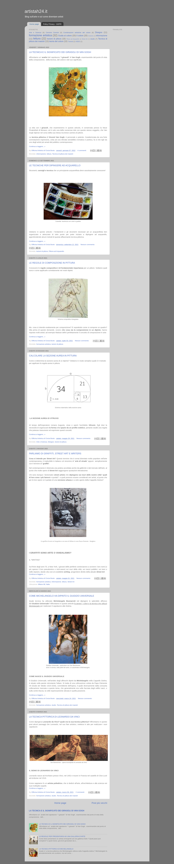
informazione (101, 35)
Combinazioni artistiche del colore (76, 32)
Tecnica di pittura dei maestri (62, 154)
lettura (37, 38)
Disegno (98, 32)
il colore (79, 35)
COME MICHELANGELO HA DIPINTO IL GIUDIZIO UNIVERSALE (61, 596)
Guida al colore (65, 35)
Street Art (85, 39)
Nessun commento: (88, 244)
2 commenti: (80, 792)
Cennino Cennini (52, 32)
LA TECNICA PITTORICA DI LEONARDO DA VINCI (54, 717)
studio (92, 39)
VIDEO (78, 41)
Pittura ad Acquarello (72, 39)
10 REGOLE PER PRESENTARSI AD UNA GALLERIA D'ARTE (62, 836)
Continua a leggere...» (37, 146)
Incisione (90, 36)
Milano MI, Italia (44, 584)
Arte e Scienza (35, 32)
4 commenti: (82, 150)
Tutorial (70, 41)
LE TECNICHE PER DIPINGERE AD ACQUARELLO (55, 165)
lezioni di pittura (54, 39)
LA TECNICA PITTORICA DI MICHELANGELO (56, 849)
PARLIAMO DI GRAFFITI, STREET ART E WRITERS (55, 453)
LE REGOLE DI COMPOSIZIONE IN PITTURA (52, 263)
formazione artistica (40, 35)
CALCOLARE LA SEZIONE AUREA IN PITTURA (53, 355)
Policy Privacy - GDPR (52, 24)
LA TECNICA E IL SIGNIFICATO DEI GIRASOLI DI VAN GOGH (60, 52)
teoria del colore (56, 41)
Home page (34, 24)
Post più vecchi (99, 803)
